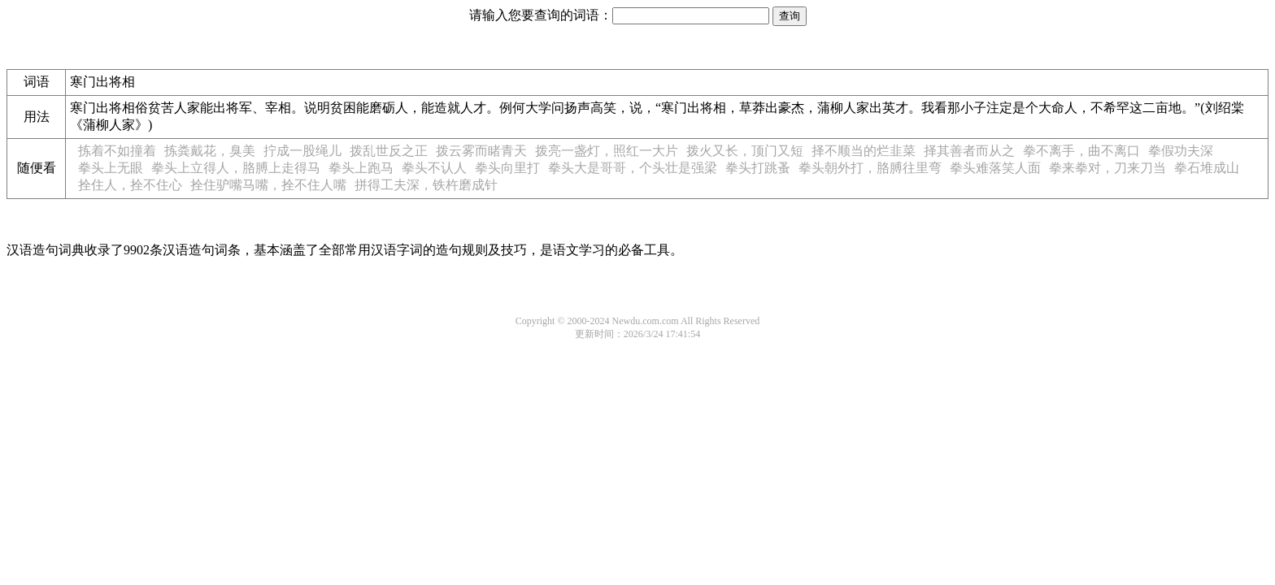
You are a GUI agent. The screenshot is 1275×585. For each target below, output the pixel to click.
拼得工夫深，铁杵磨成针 (426, 185)
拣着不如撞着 (117, 151)
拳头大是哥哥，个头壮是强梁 (632, 168)
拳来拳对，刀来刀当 (1107, 168)
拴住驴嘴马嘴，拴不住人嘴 (268, 185)
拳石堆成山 (1206, 168)
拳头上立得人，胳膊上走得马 (235, 168)
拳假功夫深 (1180, 151)
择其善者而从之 (969, 151)
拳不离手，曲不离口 (1081, 151)
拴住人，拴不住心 (130, 185)
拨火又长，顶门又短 (744, 151)
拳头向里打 (507, 168)
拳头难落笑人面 (995, 168)
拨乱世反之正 (389, 151)
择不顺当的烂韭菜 (864, 151)
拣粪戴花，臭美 (209, 151)
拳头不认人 (434, 168)
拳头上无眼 (110, 168)
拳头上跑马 (361, 168)
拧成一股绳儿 (302, 151)
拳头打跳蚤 (757, 168)
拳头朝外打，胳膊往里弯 (870, 168)
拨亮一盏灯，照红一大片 (606, 151)
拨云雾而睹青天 (481, 151)
